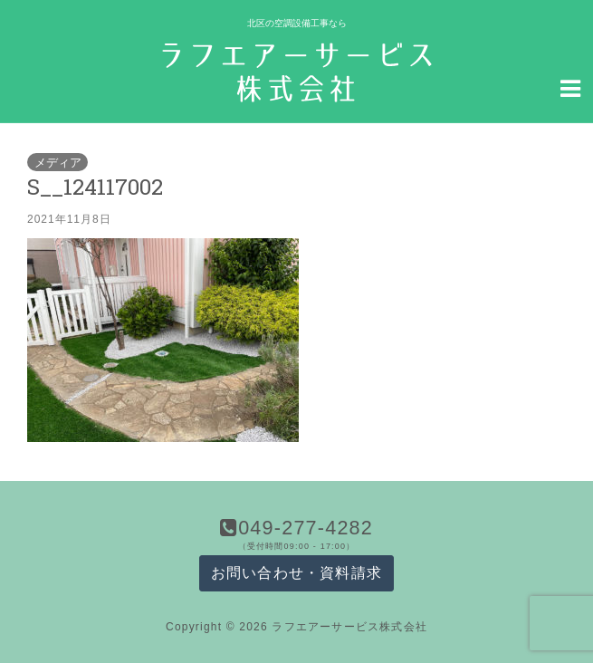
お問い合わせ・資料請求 (296, 573)
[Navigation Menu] (570, 87)
